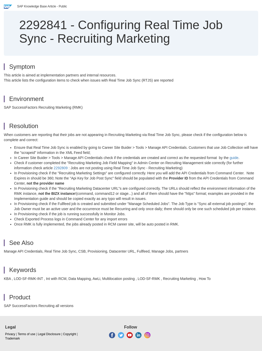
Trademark (12, 338)
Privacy (10, 334)
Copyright (69, 334)
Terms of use (26, 334)
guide (234, 158)
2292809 (61, 168)
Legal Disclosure (49, 334)
